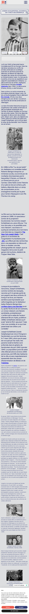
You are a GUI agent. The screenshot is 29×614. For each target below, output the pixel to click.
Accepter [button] (21, 607)
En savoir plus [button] (14, 610)
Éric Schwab (5, 97)
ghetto (15, 365)
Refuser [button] (8, 607)
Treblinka (4, 363)
